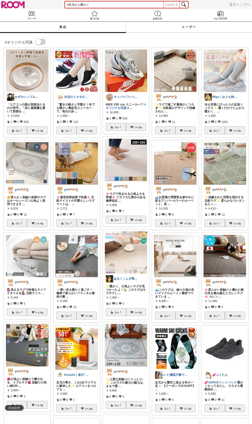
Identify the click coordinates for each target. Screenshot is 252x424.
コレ (19, 130)
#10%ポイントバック (222, 382)
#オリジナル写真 (126, 106)
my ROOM (220, 15)
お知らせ (157, 15)
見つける (94, 15)
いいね (39, 130)
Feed (31, 15)
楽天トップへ (239, 4)
